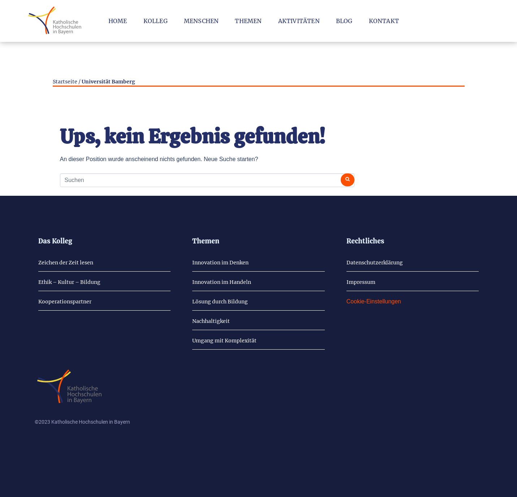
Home (117, 21)
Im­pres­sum (360, 282)
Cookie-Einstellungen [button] (373, 301)
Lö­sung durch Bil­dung (220, 301)
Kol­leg (155, 21)
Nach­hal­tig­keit (211, 321)
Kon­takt (384, 21)
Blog (344, 21)
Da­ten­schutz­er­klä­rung (374, 262)
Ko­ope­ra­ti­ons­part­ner (64, 301)
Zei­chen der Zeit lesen (65, 262)
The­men (248, 21)
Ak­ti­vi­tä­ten (299, 21)
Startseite (65, 81)
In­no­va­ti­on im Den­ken (220, 262)
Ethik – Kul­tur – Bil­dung (69, 282)
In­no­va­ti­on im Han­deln (221, 282)
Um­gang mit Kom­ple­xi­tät (224, 340)
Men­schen (201, 21)
